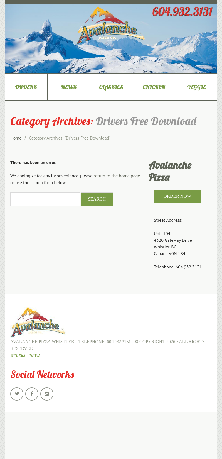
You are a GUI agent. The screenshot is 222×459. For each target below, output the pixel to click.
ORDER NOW (177, 196)
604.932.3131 (119, 341)
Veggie (196, 87)
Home (15, 138)
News (69, 87)
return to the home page (117, 176)
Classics (111, 87)
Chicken (153, 87)
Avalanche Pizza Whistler (42, 341)
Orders (26, 87)
